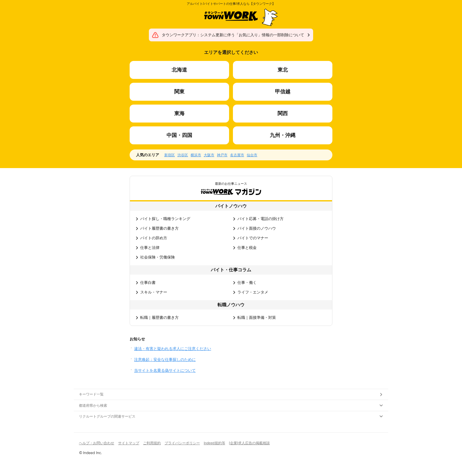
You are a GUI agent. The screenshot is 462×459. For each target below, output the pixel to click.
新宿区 (169, 155)
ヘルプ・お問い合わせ (96, 443)
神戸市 (222, 155)
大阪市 (209, 155)
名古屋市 (237, 155)
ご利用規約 (152, 443)
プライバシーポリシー (182, 443)
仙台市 (252, 155)
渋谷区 (182, 155)
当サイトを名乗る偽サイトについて (165, 370)
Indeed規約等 (214, 443)
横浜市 (196, 155)
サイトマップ (128, 443)
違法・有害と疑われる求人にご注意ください (172, 348)
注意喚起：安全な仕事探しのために (165, 359)
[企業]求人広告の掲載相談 (249, 443)
